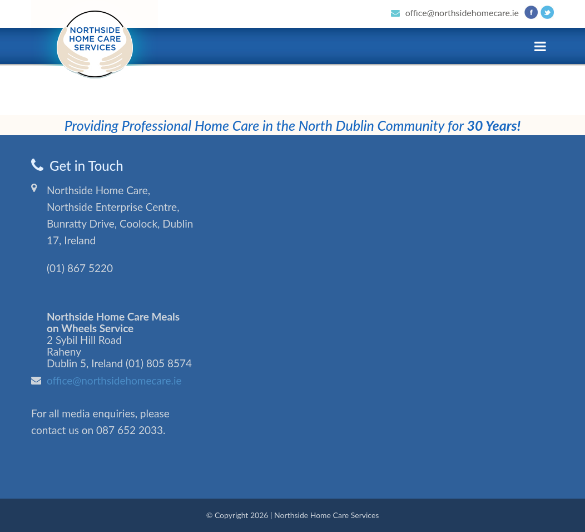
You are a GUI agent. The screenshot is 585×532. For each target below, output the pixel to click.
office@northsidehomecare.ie (462, 12)
